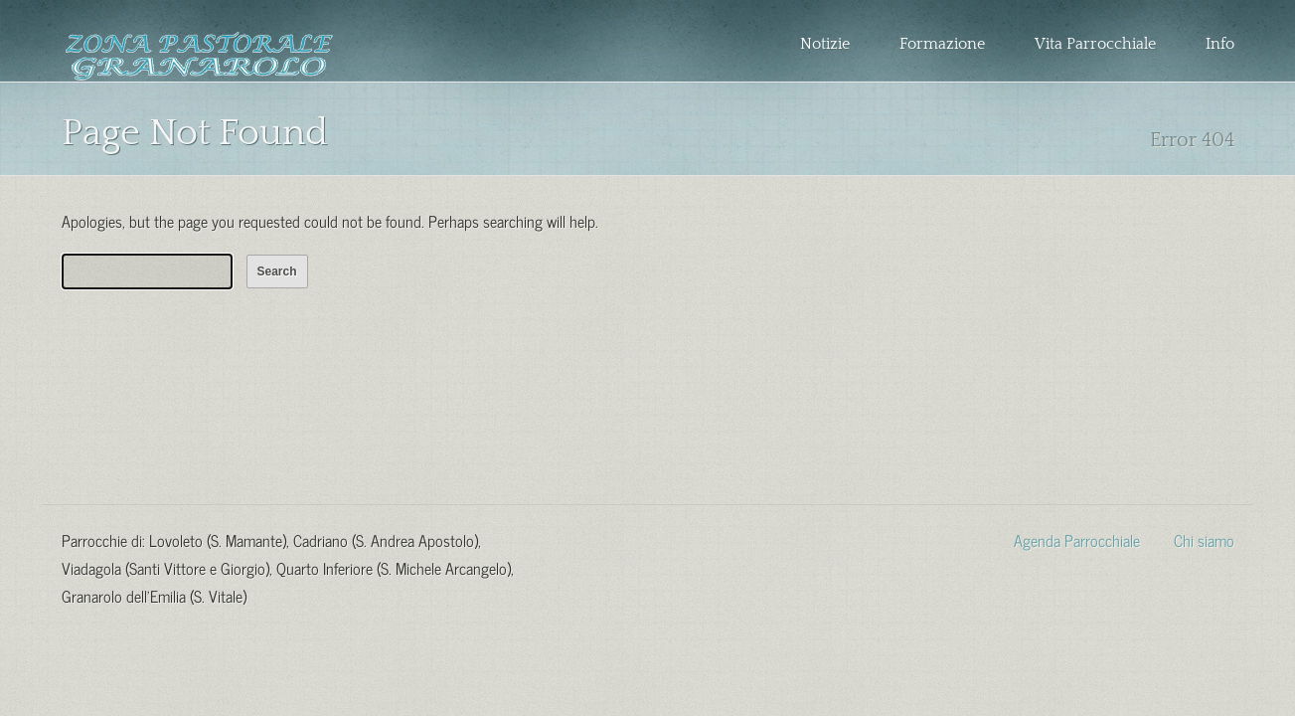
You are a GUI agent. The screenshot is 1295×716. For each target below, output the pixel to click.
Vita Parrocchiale (1095, 44)
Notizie (825, 44)
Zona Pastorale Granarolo (199, 57)
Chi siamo (1204, 539)
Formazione (942, 44)
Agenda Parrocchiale (1077, 539)
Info (1220, 44)
